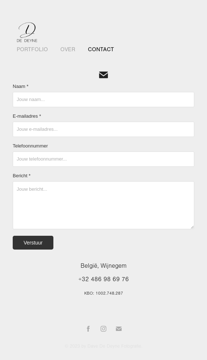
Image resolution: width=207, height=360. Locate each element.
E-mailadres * (27, 116)
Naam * (20, 86)
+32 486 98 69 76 (103, 279)
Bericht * (22, 175)
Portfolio (32, 49)
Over (67, 49)
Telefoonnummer (30, 146)
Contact (101, 49)
